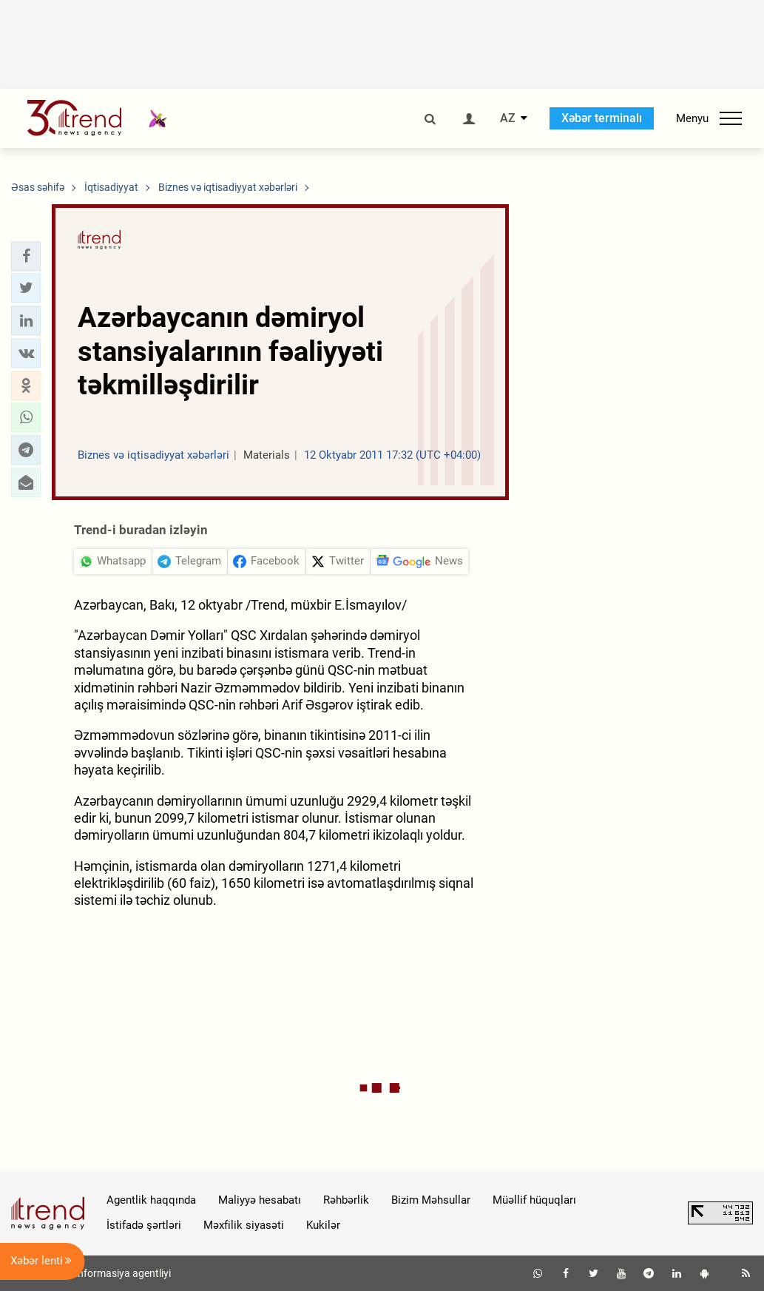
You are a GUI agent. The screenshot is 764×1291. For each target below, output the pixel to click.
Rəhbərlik (346, 1200)
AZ (507, 118)
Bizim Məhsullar (430, 1200)
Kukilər (323, 1225)
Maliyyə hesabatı (259, 1200)
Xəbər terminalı (601, 118)
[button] (26, 256)
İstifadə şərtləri (144, 1225)
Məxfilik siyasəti (243, 1225)
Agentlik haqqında (151, 1200)
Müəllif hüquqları (534, 1200)
